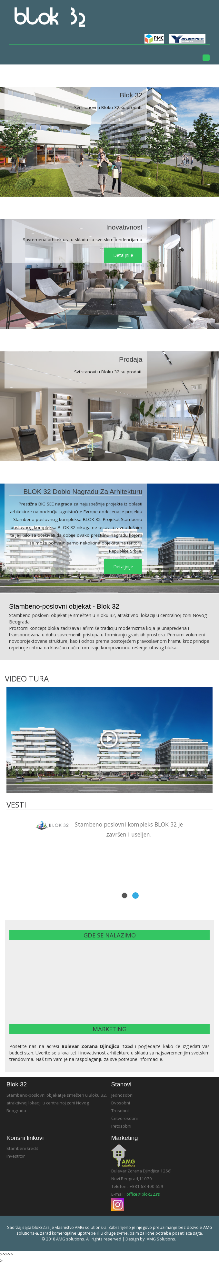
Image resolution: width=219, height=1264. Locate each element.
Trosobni (120, 1110)
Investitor (15, 1156)
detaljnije (123, 255)
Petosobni (121, 1126)
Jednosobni (122, 1095)
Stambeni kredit (22, 1148)
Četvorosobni (124, 1118)
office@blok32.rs (143, 1194)
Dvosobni (120, 1103)
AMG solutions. (161, 1239)
